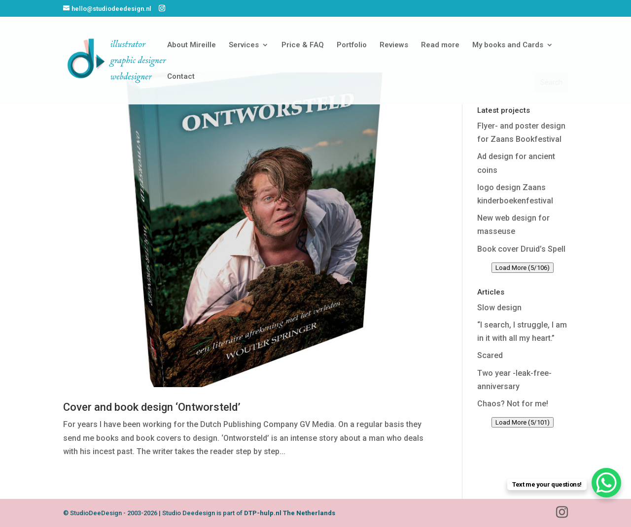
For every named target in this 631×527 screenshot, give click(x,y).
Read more (440, 45)
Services (244, 45)
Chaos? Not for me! (512, 403)
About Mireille (191, 45)
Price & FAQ (302, 45)
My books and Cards (507, 45)
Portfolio (352, 45)
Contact (181, 77)
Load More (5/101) (522, 422)
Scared (490, 355)
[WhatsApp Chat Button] (606, 482)
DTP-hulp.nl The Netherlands (289, 513)
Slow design (499, 307)
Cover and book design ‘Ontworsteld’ (152, 407)
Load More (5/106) (522, 267)
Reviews (394, 45)
